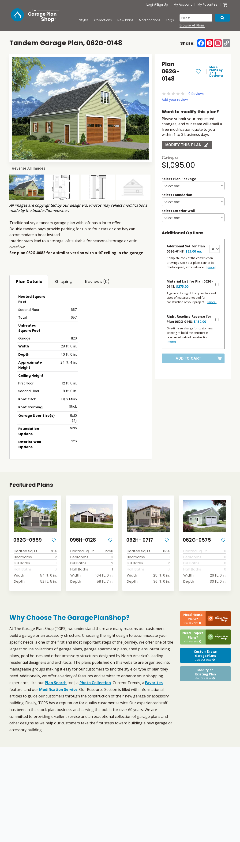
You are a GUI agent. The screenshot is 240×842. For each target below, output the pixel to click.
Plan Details (29, 281)
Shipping (63, 281)
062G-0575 (197, 540)
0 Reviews (196, 93)
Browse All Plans (192, 25)
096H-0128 (83, 540)
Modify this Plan (186, 145)
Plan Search (56, 682)
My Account (183, 4)
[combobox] (193, 186)
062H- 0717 (139, 540)
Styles (84, 20)
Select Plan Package (179, 179)
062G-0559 (27, 540)
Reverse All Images (28, 168)
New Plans (125, 20)
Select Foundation (177, 195)
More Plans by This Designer (216, 71)
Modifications (149, 20)
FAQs (170, 20)
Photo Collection (95, 682)
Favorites (154, 682)
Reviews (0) (97, 281)
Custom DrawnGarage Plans (205, 655)
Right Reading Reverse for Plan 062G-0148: (189, 319)
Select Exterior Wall (178, 211)
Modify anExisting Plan (205, 673)
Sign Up (162, 4)
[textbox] (193, 186)
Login (150, 4)
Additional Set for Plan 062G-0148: (186, 248)
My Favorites (207, 4)
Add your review (175, 99)
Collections (103, 20)
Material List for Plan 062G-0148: (190, 284)
